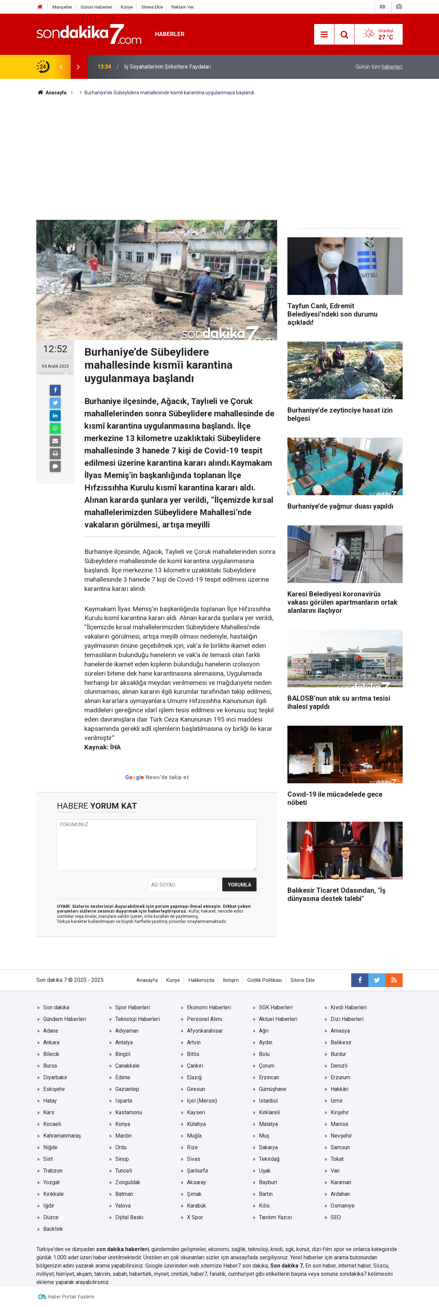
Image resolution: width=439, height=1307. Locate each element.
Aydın (265, 1042)
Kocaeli (52, 1124)
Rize (192, 1147)
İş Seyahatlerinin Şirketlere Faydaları (167, 66)
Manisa (339, 1124)
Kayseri (196, 1112)
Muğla (194, 1135)
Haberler (170, 34)
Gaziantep (127, 1089)
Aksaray (196, 1182)
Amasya (340, 1030)
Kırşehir (340, 1112)
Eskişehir (54, 1089)
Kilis (264, 1205)
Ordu (121, 1147)
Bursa (50, 1065)
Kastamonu (128, 1112)
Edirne (122, 1077)
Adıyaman (127, 1030)
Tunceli (123, 1170)
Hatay (50, 1100)
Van (335, 1170)
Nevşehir (341, 1135)
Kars (48, 1112)
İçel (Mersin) (202, 1100)
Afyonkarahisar (205, 1030)
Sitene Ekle (152, 7)
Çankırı (195, 1065)
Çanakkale (127, 1065)
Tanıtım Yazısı (275, 1217)
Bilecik (51, 1054)
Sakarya (268, 1147)
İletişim (231, 980)
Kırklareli (269, 1112)
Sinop (122, 1159)
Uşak (265, 1170)
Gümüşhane (272, 1089)
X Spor (195, 1217)
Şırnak (194, 1194)
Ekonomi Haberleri (209, 1007)
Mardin (123, 1135)
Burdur (338, 1054)
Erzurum (340, 1077)
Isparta (123, 1100)
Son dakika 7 (286, 1265)
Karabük (196, 1205)
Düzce (51, 1217)
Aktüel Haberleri (278, 1019)
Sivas (193, 1159)
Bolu (264, 1054)
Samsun (340, 1147)
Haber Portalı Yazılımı (71, 1296)
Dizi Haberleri (347, 1019)
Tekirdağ (269, 1159)
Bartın (266, 1194)
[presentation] (61, 67)
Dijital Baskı (129, 1217)
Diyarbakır (55, 1077)
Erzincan (269, 1077)
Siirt (48, 1159)
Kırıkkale (53, 1194)
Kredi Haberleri (349, 1007)
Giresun (196, 1089)
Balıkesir (341, 1042)
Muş (264, 1135)
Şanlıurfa (197, 1170)
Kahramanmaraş (62, 1135)
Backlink (53, 1229)
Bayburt (268, 1182)
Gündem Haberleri (64, 1019)
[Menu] (324, 34)
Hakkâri (339, 1089)
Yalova (123, 1205)
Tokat (337, 1159)
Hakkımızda (201, 980)
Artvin (194, 1042)
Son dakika (56, 1007)
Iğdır (48, 1205)
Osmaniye (343, 1205)
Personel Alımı (204, 1019)
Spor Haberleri (132, 1007)
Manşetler (62, 7)
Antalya (124, 1042)
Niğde (50, 1147)
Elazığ (194, 1077)
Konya (122, 1124)
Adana (50, 1030)
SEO (336, 1217)
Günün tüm (379, 66)
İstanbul (268, 1100)
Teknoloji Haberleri (137, 1019)
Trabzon (52, 1170)
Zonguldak (127, 1182)
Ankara (51, 1042)
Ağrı (264, 1030)
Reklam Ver (182, 7)
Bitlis (193, 1054)
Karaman (341, 1182)
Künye (127, 7)
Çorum (266, 1065)
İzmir (337, 1100)
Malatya (268, 1124)
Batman (124, 1194)
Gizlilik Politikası (264, 980)
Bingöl (122, 1054)
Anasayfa (147, 980)
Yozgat (51, 1182)
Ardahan (340, 1194)
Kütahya (196, 1124)
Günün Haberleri (96, 7)
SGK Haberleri (276, 1007)
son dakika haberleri (122, 1249)
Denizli (339, 1065)
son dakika (255, 1265)
